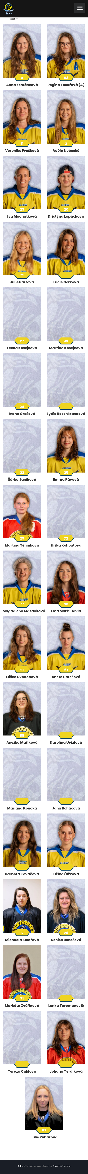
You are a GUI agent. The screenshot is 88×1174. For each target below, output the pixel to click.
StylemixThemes (62, 1166)
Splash (21, 1166)
